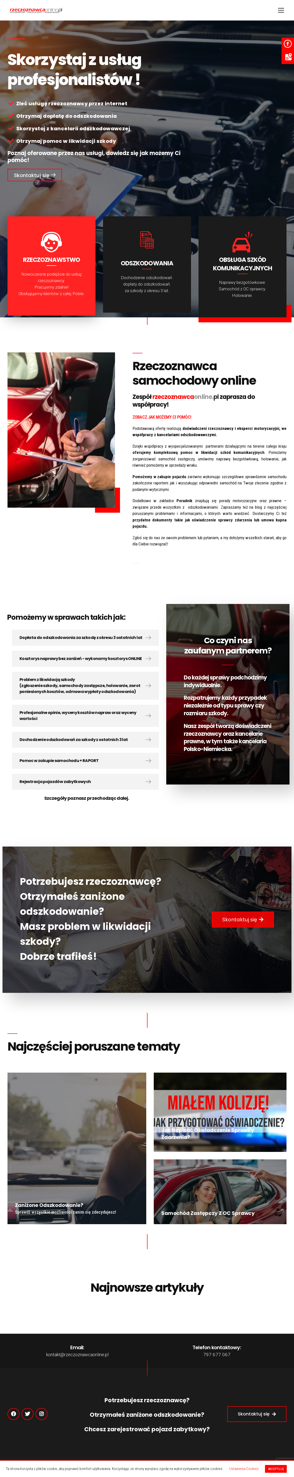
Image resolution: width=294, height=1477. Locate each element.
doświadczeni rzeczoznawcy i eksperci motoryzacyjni (230, 428)
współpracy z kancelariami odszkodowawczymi (174, 434)
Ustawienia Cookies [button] (244, 1468)
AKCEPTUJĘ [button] (276, 1469)
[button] (35, 175)
